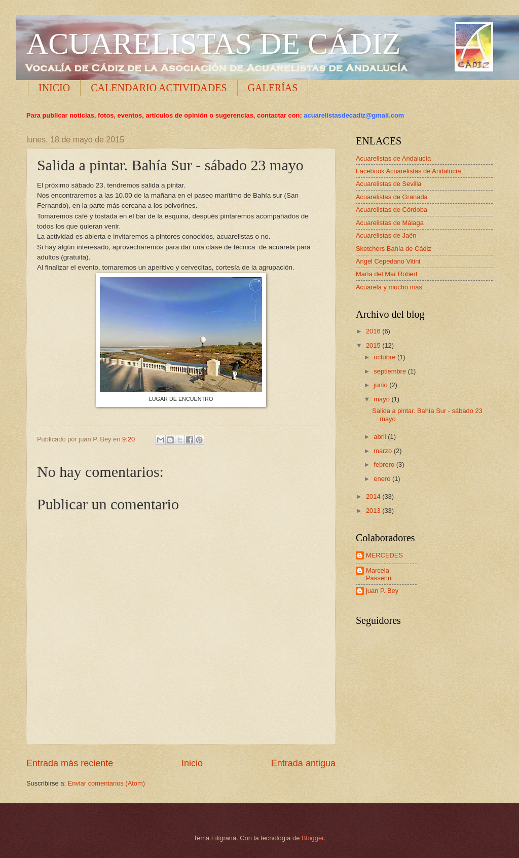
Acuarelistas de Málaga (390, 223)
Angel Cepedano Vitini (388, 261)
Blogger (313, 838)
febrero (385, 464)
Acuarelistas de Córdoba (391, 209)
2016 (374, 331)
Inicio (192, 763)
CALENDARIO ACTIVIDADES (159, 87)
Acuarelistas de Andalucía (393, 158)
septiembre (390, 371)
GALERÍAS (273, 87)
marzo (383, 451)
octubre (385, 357)
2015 (374, 345)
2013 (374, 510)
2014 (374, 496)
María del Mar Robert (387, 274)
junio (381, 385)
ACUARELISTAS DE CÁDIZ (213, 43)
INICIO (54, 87)
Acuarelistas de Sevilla (389, 184)
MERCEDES (384, 555)
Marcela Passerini (379, 574)
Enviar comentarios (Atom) (106, 783)
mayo (382, 399)
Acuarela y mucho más (389, 287)
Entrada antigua (303, 763)
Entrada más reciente (69, 763)
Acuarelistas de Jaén (386, 235)
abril (381, 436)
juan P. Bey (382, 590)
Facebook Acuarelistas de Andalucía (408, 171)
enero (383, 478)
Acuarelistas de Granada (392, 197)
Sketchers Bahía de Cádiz (393, 248)
